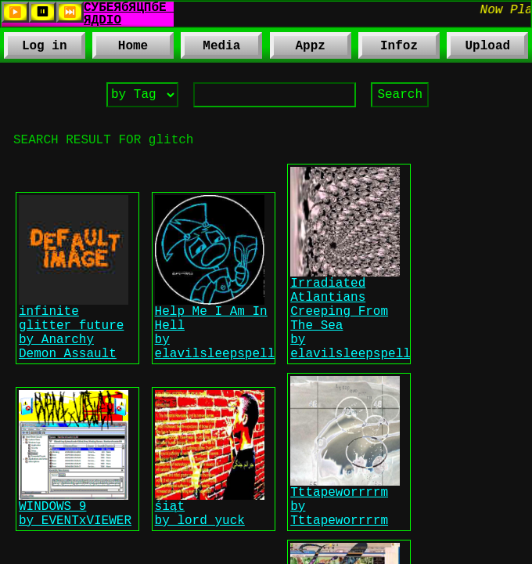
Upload (488, 47)
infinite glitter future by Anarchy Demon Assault (73, 361)
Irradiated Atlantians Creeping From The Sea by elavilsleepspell (350, 343)
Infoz (388, 49)
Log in (44, 47)
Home (133, 47)
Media (210, 49)
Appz (297, 49)
